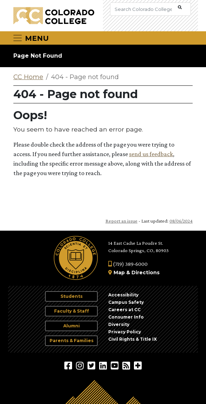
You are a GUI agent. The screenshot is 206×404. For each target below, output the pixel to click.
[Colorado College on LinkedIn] (104, 365)
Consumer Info (126, 317)
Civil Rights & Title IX (132, 339)
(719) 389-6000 (128, 264)
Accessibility (123, 294)
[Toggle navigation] (30, 38)
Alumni (71, 325)
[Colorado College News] (127, 365)
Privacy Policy (124, 331)
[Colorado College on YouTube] (115, 365)
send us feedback (151, 154)
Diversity (118, 324)
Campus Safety (126, 302)
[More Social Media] (138, 365)
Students (71, 296)
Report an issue (121, 221)
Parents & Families (72, 340)
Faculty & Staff (71, 311)
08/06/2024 (181, 221)
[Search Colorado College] (143, 9)
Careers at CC (124, 309)
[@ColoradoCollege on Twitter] (92, 365)
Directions (145, 272)
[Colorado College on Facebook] (69, 365)
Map (119, 272)
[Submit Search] (180, 7)
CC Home (28, 77)
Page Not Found (37, 55)
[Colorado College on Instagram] (80, 365)
